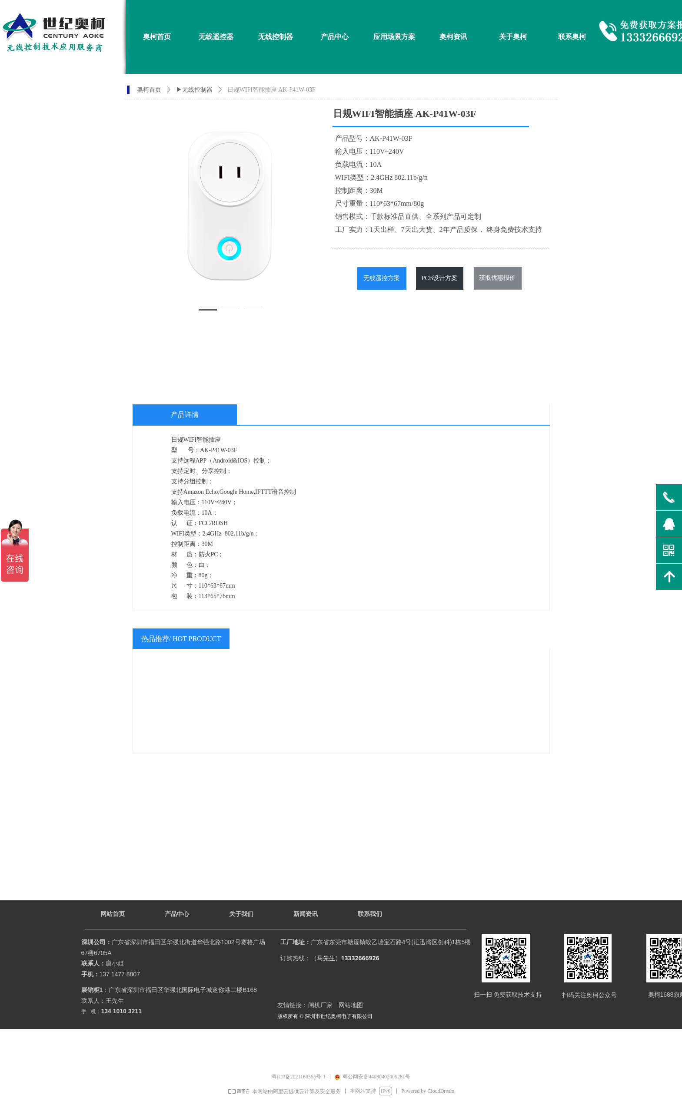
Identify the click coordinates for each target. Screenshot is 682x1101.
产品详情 (185, 414)
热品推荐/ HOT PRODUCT (181, 638)
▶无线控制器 (194, 89)
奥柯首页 (149, 89)
